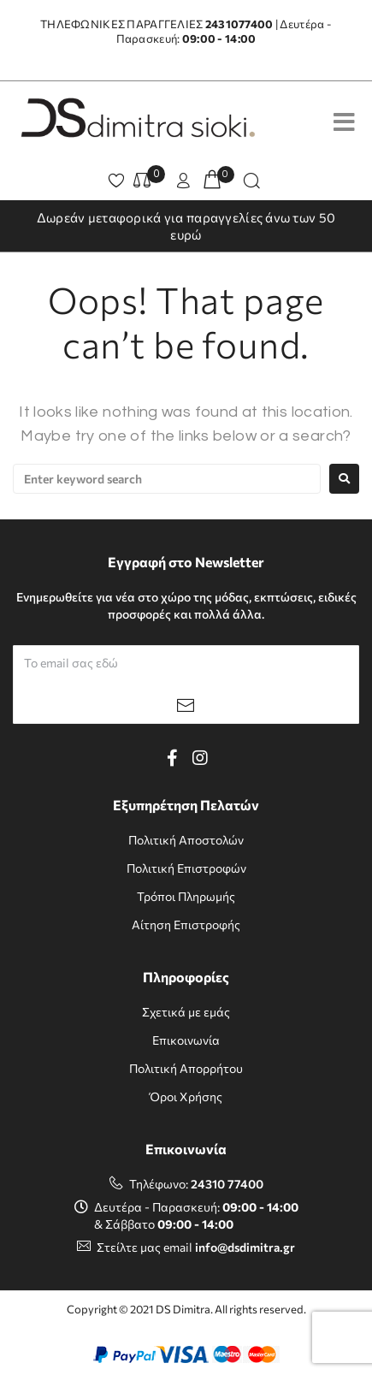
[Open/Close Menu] (344, 122)
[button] (185, 182)
